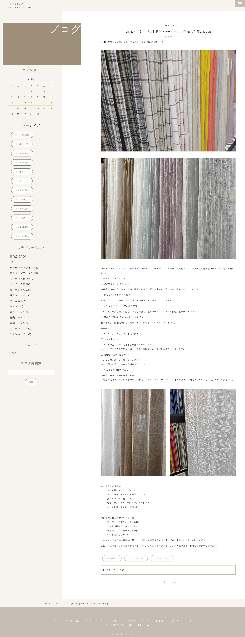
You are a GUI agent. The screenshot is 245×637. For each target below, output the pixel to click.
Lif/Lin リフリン (109, 42)
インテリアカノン (16, 3)
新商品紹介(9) (18, 256)
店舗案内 (159, 620)
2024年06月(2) (22, 208)
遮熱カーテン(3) (19, 323)
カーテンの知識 (136, 558)
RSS (14, 352)
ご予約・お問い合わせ (113, 624)
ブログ (56, 603)
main (172, 582)
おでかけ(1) (16, 306)
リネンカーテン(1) (20, 334)
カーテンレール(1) (20, 328)
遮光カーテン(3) (19, 312)
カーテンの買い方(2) (22, 278)
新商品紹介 (112, 558)
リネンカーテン (162, 558)
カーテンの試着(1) (20, 289)
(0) (11, 262)
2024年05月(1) (22, 217)
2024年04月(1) (22, 227)
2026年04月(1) (22, 134)
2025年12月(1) (22, 144)
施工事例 (113, 620)
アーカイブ (31, 125)
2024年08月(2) (22, 190)
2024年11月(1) (22, 181)
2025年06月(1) (22, 162)
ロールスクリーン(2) (22, 301)
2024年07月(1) (22, 199)
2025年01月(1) (22, 171)
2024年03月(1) (22, 236)
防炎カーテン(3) (19, 317)
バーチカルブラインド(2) (25, 267)
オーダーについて (94, 620)
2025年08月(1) (22, 153)
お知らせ (174, 620)
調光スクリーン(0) (21, 295)
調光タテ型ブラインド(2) (25, 273)
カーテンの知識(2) (21, 284)
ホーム (48, 603)
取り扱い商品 (72, 620)
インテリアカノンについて (136, 620)
